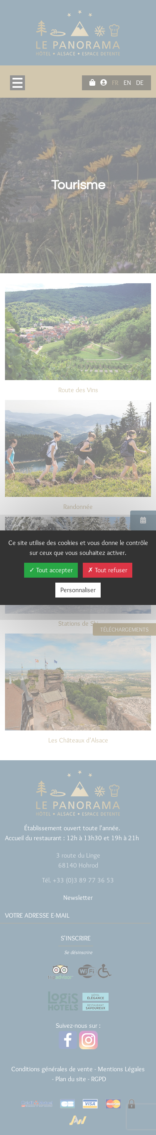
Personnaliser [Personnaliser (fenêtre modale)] (78, 590)
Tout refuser (107, 570)
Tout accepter (51, 570)
